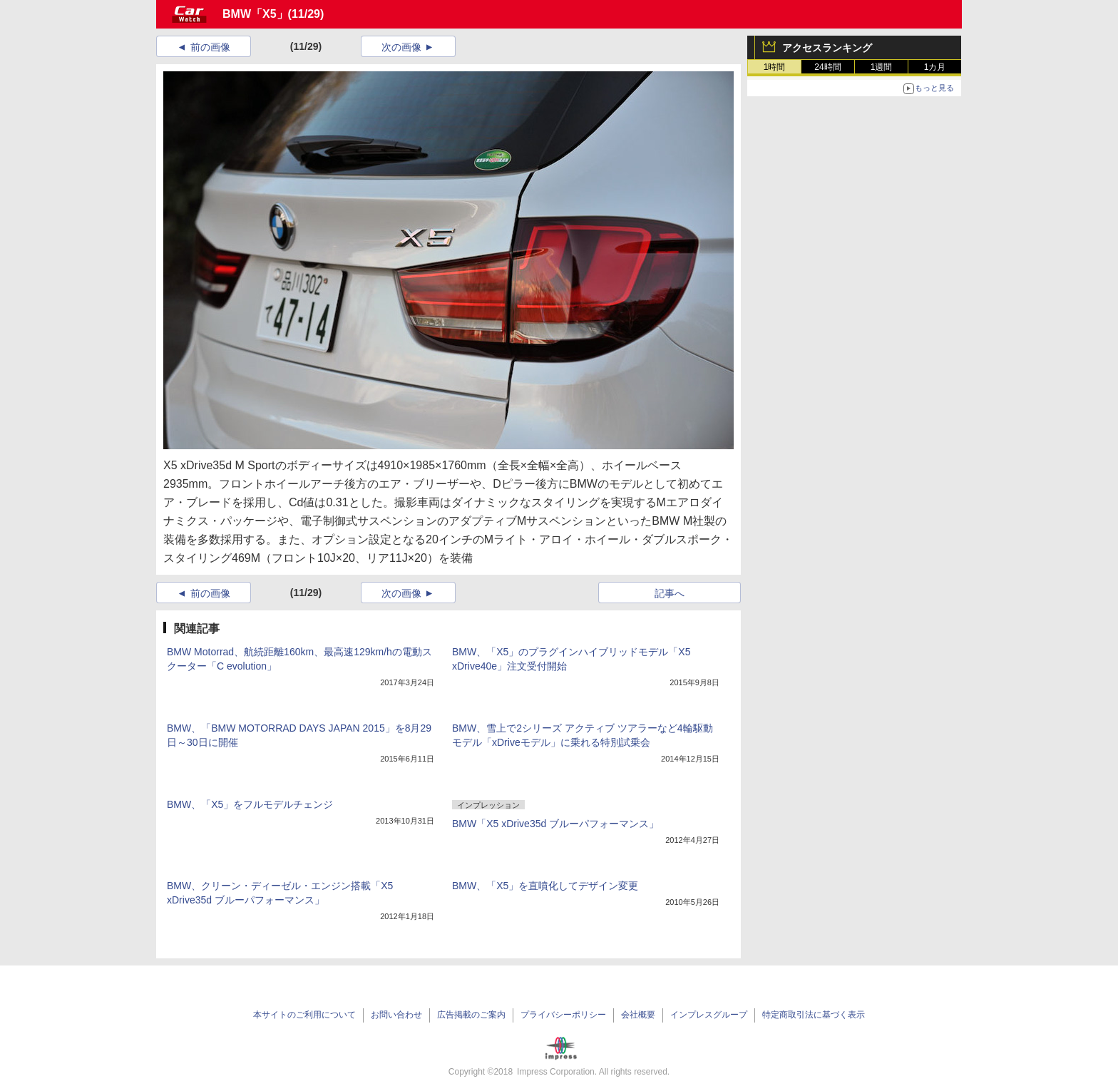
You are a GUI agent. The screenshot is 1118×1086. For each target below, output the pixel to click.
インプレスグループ (708, 1015)
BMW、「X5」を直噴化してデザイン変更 (545, 885)
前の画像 (210, 47)
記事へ (669, 593)
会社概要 (638, 1015)
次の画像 (401, 47)
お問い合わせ (396, 1015)
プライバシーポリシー (563, 1015)
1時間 (775, 67)
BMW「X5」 (255, 14)
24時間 (827, 67)
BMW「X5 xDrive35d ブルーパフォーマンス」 (555, 823)
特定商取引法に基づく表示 (813, 1015)
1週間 (882, 67)
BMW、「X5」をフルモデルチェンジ (250, 804)
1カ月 (935, 67)
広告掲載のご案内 (471, 1015)
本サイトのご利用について (304, 1015)
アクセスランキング (827, 47)
